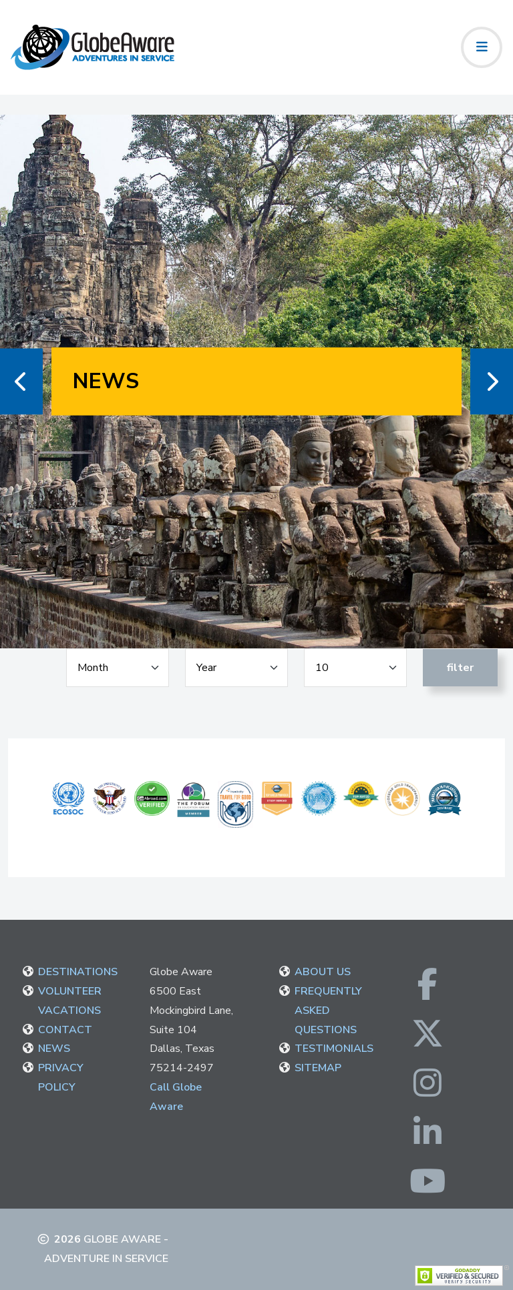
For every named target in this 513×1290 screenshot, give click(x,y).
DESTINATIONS (78, 971)
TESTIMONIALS (334, 1048)
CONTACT (65, 1030)
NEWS (54, 1048)
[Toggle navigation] (481, 47)
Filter (460, 667)
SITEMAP (318, 1068)
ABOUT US (323, 971)
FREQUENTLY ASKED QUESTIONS (328, 1010)
